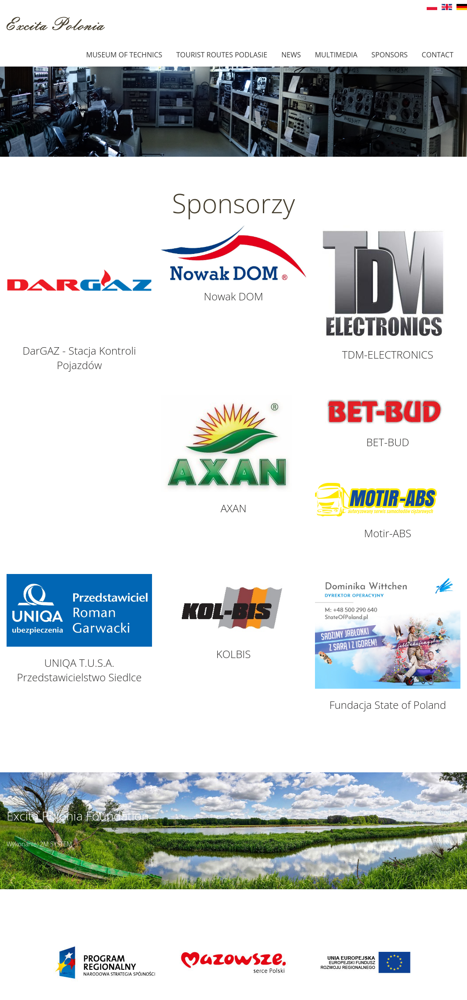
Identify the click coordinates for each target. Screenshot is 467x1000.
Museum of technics (124, 55)
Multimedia (336, 55)
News (291, 55)
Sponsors (389, 55)
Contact (437, 55)
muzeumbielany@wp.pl (60, 903)
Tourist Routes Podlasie (221, 55)
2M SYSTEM (56, 844)
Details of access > (291, 894)
